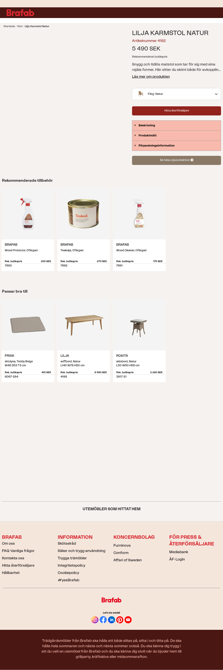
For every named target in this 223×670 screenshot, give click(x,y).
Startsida (9, 26)
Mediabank (178, 552)
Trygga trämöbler (72, 558)
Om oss (8, 543)
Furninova (122, 545)
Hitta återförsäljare (176, 110)
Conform (121, 553)
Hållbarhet (11, 573)
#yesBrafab (68, 580)
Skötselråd (67, 543)
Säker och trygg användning (81, 551)
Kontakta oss (13, 558)
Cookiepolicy (68, 573)
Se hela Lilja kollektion (176, 160)
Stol (19, 26)
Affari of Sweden (127, 560)
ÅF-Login (177, 559)
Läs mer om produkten (151, 76)
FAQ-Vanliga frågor (18, 551)
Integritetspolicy (71, 565)
